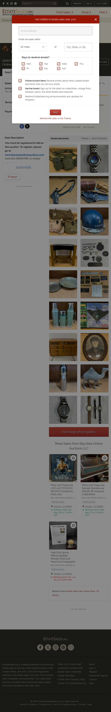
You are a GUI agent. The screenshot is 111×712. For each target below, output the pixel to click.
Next (55, 112)
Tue (46, 64)
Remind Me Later (48, 118)
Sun (64, 68)
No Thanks (65, 118)
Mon (29, 64)
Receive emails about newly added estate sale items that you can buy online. (57, 82)
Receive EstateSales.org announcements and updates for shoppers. (54, 98)
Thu (81, 64)
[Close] (95, 19)
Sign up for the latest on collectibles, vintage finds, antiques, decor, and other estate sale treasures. (58, 90)
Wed (64, 64)
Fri (28, 68)
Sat (46, 68)
